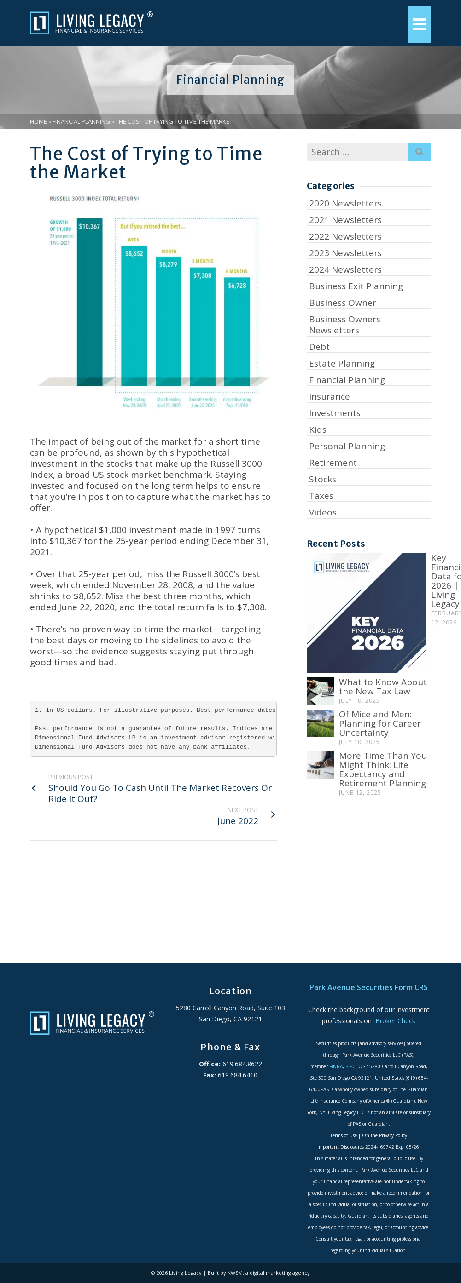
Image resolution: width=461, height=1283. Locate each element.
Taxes (321, 496)
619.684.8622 (241, 1064)
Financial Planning (347, 380)
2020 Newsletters (345, 203)
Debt (319, 347)
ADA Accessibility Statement (230, 1097)
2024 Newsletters (345, 269)
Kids (318, 429)
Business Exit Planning (356, 286)
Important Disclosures (340, 1147)
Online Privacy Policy (384, 1135)
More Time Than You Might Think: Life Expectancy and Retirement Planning (383, 769)
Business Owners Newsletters (344, 324)
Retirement (333, 463)
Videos (323, 512)
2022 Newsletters (345, 236)
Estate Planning (342, 363)
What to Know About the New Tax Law (383, 686)
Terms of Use (343, 1135)
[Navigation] (419, 24)
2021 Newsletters (345, 220)
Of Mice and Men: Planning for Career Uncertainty (380, 723)
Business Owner (342, 303)
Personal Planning (347, 446)
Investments (335, 413)
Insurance (329, 396)
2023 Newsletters (345, 253)
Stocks (322, 479)
